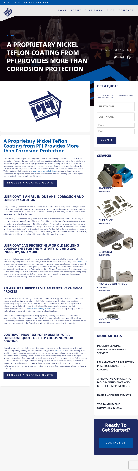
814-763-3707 (39, 3)
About (76, 10)
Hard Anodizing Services (114, 395)
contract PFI (82, 261)
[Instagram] (122, 57)
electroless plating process (39, 309)
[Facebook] (128, 57)
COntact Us (116, 443)
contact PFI (59, 351)
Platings (93, 10)
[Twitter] (115, 57)
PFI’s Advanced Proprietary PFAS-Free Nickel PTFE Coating (115, 366)
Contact (126, 10)
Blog (111, 10)
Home (62, 10)
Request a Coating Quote (30, 183)
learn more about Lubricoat (44, 171)
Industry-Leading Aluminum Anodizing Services (111, 350)
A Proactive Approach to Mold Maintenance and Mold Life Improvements (114, 382)
